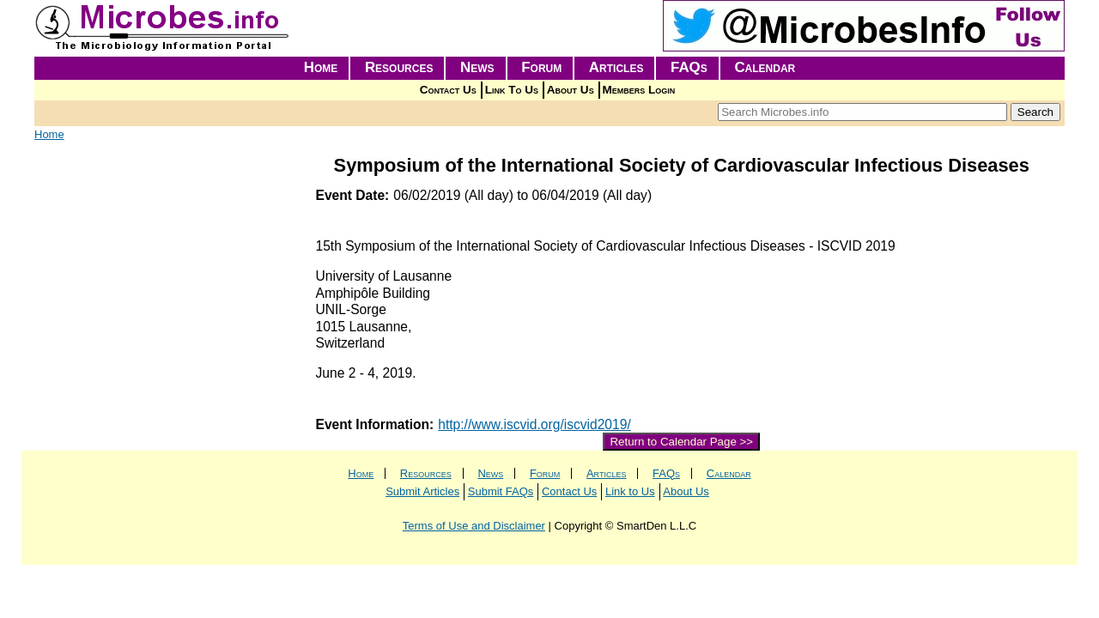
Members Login (639, 89)
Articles (616, 67)
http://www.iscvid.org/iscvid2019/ (534, 424)
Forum (541, 67)
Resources (399, 67)
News (477, 67)
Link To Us (511, 89)
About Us (570, 89)
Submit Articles (422, 491)
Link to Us (630, 491)
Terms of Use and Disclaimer (474, 525)
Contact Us (448, 89)
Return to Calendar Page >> (681, 441)
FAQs (689, 67)
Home (321, 67)
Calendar (764, 67)
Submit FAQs (501, 491)
